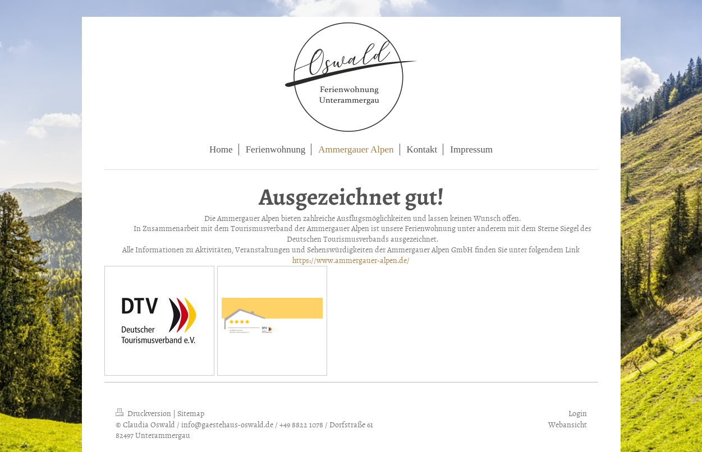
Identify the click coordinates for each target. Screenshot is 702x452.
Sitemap (190, 413)
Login (577, 413)
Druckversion (144, 413)
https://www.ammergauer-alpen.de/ (351, 260)
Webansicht (567, 424)
